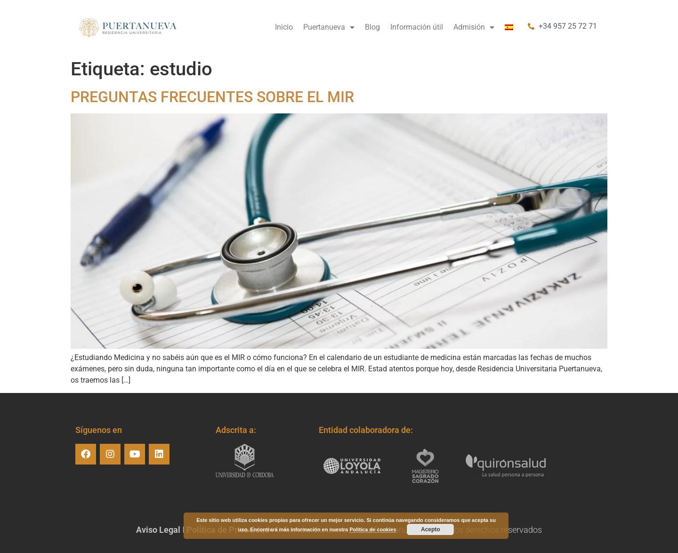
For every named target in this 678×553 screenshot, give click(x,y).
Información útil (416, 27)
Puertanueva (329, 27)
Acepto (430, 529)
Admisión (473, 27)
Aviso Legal (158, 530)
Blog (372, 27)
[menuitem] (509, 27)
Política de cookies (372, 529)
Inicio (284, 27)
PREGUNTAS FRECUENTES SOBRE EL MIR (212, 97)
